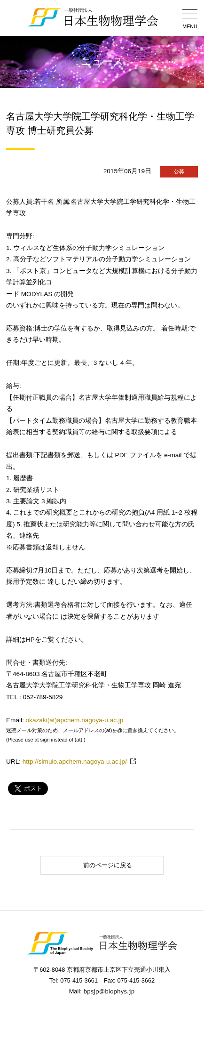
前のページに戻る (87, 865)
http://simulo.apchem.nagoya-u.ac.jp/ (75, 761)
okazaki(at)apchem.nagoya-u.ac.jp (75, 720)
